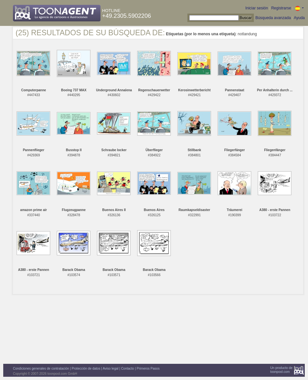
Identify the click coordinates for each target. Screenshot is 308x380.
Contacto (127, 368)
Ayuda (299, 18)
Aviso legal (110, 368)
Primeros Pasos (148, 368)
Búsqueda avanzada (273, 18)
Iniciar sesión (256, 8)
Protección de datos (86, 368)
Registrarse (281, 8)
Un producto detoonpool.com (281, 370)
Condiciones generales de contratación (41, 368)
